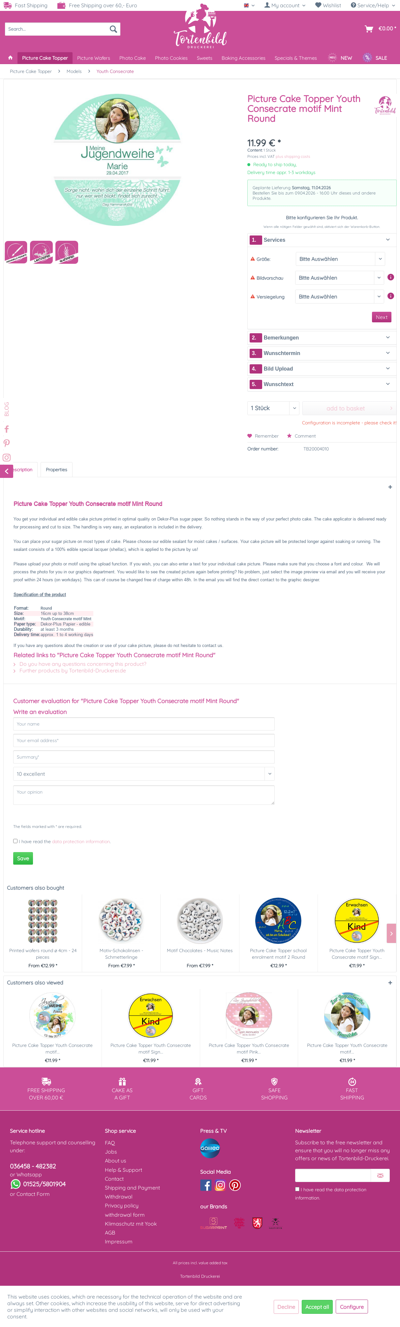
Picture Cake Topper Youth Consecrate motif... (52, 1048)
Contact (114, 1178)
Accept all (317, 1307)
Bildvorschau (266, 278)
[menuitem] (285, 5)
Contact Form (33, 1194)
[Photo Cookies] (171, 58)
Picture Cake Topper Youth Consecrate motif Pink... (249, 1048)
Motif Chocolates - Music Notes (200, 950)
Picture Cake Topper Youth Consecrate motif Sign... (357, 954)
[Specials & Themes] (296, 58)
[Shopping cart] (379, 29)
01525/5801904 (44, 1184)
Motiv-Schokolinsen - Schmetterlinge (121, 954)
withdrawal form (125, 1214)
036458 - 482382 (33, 1166)
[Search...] (62, 29)
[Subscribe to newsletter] (380, 1175)
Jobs (111, 1151)
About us (115, 1160)
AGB (110, 1232)
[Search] (113, 29)
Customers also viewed (35, 982)
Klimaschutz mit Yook (131, 1223)
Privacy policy (121, 1205)
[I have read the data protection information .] (297, 1189)
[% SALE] (375, 58)
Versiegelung (267, 297)
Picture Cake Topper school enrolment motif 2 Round (278, 954)
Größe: (260, 259)
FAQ (110, 1142)
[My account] (284, 5)
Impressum (119, 1241)
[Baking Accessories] (243, 58)
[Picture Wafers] (94, 58)
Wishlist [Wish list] (328, 5)
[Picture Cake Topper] (45, 58)
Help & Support (123, 1169)
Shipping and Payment (132, 1187)
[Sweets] (204, 58)
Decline (286, 1307)
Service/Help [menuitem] (370, 5)
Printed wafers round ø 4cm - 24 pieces (43, 954)
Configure (352, 1307)
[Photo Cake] (132, 58)
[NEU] (339, 58)
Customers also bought (35, 887)
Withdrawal (119, 1196)
